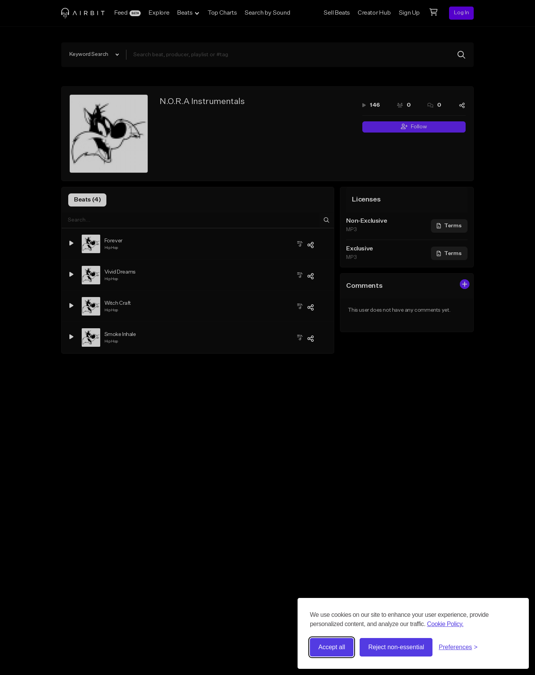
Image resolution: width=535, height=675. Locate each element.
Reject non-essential (396, 647)
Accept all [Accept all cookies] (331, 647)
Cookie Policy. (445, 624)
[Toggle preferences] (458, 647)
